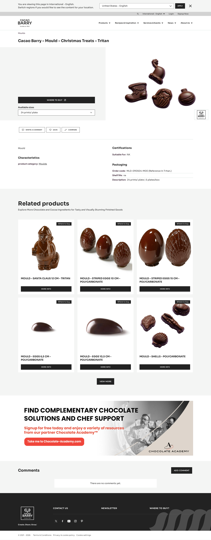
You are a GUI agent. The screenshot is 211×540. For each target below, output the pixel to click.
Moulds (21, 33)
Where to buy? (159, 508)
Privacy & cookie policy (64, 535)
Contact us (60, 508)
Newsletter (109, 508)
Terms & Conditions (42, 535)
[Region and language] (137, 6)
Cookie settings (83, 535)
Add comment (181, 470)
